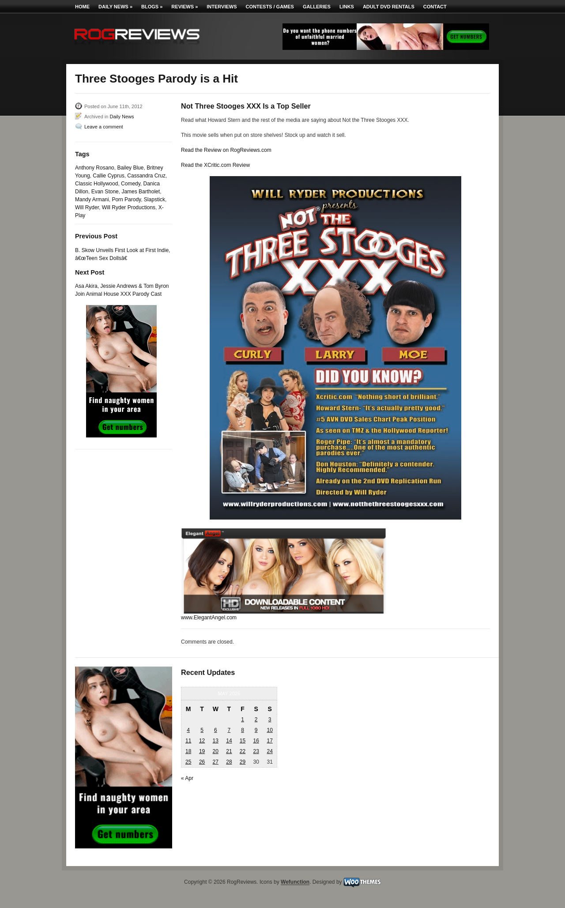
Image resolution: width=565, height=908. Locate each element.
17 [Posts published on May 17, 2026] (269, 741)
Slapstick (154, 199)
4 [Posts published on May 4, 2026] (188, 730)
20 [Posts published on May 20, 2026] (215, 751)
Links (346, 6)
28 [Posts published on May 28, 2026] (229, 762)
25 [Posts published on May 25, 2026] (188, 762)
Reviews (184, 6)
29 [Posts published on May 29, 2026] (242, 762)
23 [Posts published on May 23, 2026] (256, 751)
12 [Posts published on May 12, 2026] (202, 741)
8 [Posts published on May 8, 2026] (242, 730)
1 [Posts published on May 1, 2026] (242, 719)
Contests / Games (270, 6)
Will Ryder (87, 207)
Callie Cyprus (108, 176)
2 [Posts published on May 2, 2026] (256, 719)
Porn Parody (126, 199)
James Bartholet (140, 191)
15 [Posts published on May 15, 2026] (242, 741)
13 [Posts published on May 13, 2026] (215, 741)
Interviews (222, 6)
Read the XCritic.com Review (215, 165)
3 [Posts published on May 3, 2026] (269, 719)
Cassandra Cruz (146, 176)
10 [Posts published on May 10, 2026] (269, 730)
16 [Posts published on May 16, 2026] (256, 741)
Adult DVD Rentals (388, 6)
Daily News (115, 6)
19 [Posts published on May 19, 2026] (202, 751)
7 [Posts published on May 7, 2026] (229, 730)
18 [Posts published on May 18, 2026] (188, 751)
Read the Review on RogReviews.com (226, 150)
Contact (435, 6)
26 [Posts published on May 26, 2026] (202, 762)
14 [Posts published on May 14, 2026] (229, 741)
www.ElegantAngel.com (209, 617)
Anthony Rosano (94, 168)
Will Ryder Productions (128, 207)
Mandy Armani (92, 199)
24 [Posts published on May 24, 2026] (269, 751)
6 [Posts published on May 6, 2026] (215, 730)
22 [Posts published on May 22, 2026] (242, 751)
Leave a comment (103, 126)
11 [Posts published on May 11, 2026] (188, 741)
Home (82, 6)
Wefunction (295, 882)
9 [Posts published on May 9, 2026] (256, 730)
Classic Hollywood (96, 184)
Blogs (151, 6)
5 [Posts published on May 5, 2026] (201, 730)
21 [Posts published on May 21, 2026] (229, 751)
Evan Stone (105, 191)
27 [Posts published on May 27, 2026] (215, 762)
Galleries (317, 6)
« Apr (187, 778)
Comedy (130, 184)
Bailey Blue (130, 168)
